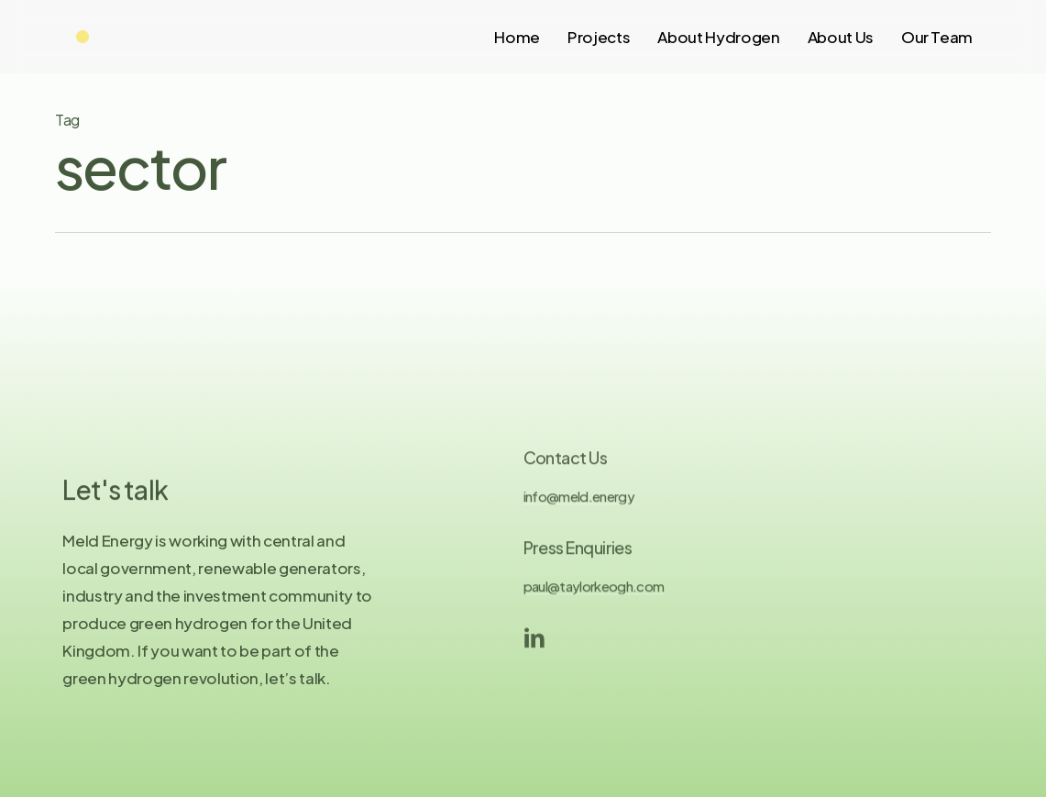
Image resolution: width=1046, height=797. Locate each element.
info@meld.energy (578, 507)
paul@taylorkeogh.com (594, 597)
